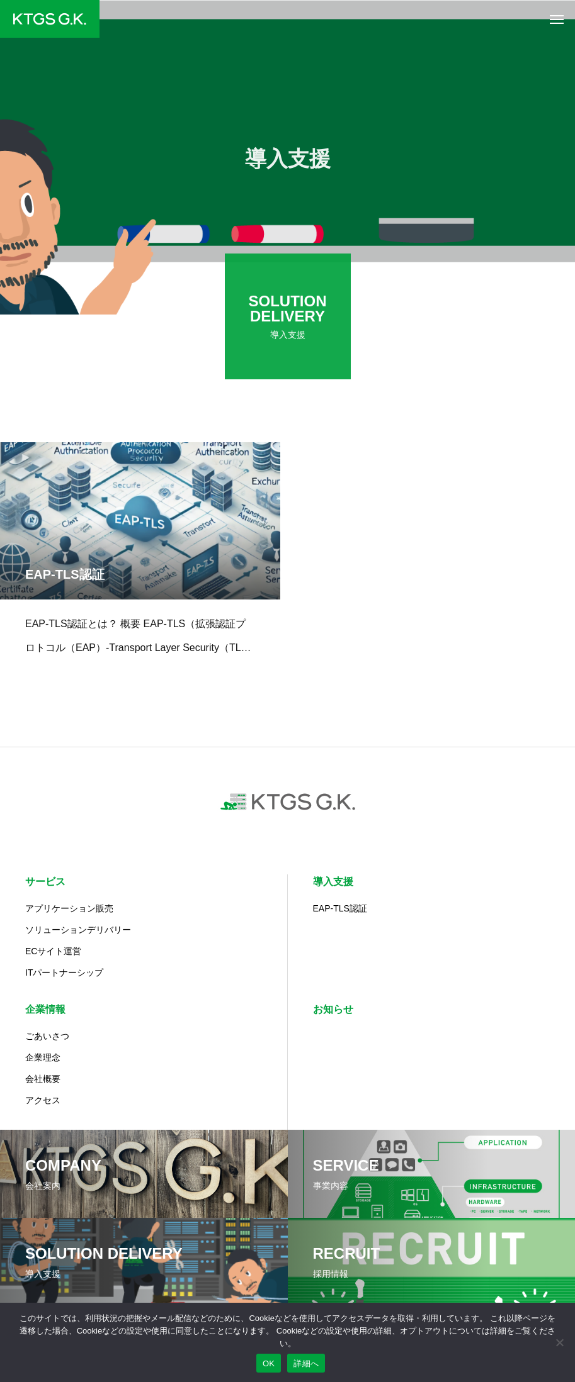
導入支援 (333, 881)
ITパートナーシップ (64, 972)
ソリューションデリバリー (78, 930)
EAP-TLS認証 (340, 908)
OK (269, 1363)
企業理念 (42, 1057)
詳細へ (306, 1363)
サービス (45, 881)
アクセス (42, 1100)
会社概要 (42, 1079)
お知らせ (333, 1009)
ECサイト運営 (53, 951)
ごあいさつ (47, 1036)
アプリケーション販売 (69, 908)
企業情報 (45, 1009)
